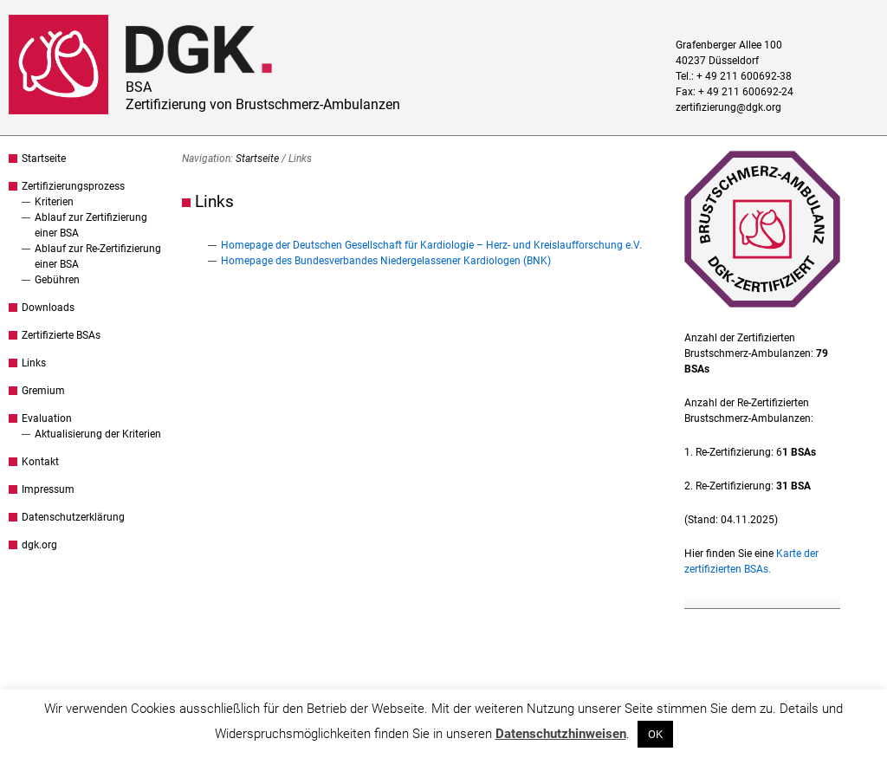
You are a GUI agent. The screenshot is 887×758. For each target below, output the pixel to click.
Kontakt (40, 462)
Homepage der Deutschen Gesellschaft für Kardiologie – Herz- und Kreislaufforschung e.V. (431, 245)
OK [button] (655, 734)
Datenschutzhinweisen (560, 734)
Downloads (48, 307)
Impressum (48, 489)
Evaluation (47, 418)
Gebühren (57, 280)
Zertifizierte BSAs (61, 335)
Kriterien (54, 202)
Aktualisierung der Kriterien (98, 434)
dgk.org (39, 545)
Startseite (44, 158)
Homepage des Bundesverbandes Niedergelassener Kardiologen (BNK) (386, 261)
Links (34, 363)
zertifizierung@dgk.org (728, 107)
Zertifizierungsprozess (73, 186)
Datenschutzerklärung (73, 517)
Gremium (43, 391)
